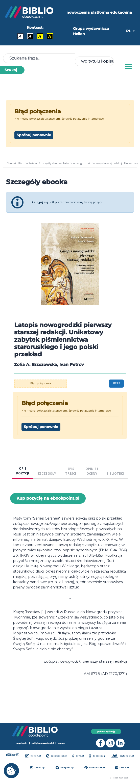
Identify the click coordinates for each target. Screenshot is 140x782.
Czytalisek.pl (122, 756)
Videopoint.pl (94, 767)
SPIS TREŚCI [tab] (70, 471)
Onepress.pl (65, 767)
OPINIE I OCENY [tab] (91, 471)
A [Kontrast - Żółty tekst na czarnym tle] (49, 36)
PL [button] (129, 31)
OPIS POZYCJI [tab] (22, 470)
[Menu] (128, 66)
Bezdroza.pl (97, 756)
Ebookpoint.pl (56, 756)
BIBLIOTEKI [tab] (115, 473)
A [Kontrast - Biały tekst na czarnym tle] (30, 36)
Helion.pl (33, 756)
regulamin (21, 743)
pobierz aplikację (106, 731)
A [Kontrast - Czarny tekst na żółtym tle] (39, 36)
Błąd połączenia (40, 383)
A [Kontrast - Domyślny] (20, 36)
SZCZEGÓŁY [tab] (46, 473)
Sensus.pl (37, 767)
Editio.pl (122, 767)
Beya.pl (78, 756)
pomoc (61, 743)
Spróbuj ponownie (34, 135)
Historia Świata (27, 163)
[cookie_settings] (11, 770)
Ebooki (11, 163)
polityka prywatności (43, 743)
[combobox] (94, 61)
